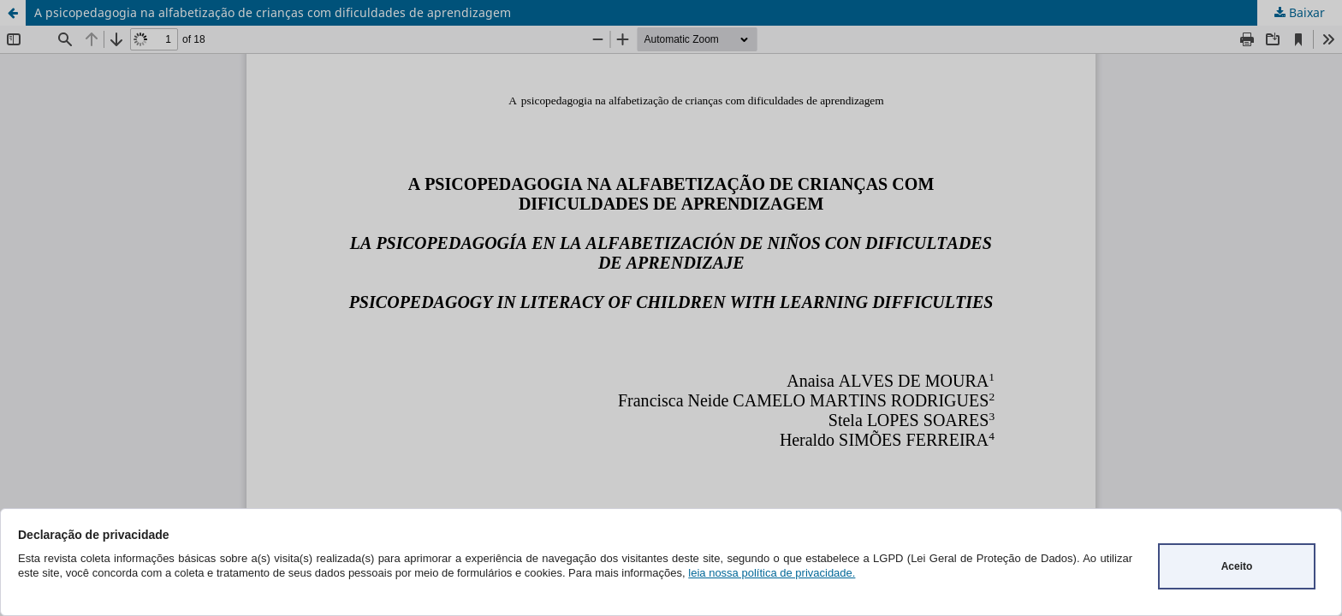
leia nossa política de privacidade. (771, 572)
